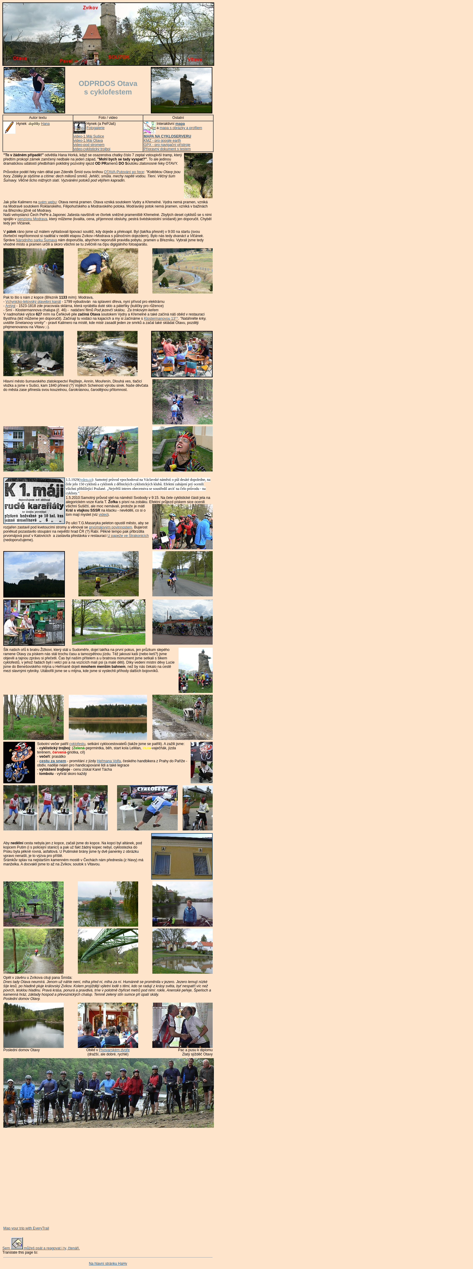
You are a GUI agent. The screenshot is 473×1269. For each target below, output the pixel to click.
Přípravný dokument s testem (167, 149)
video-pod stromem (89, 145)
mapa (180, 124)
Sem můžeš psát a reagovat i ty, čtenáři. (41, 1248)
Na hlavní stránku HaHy (108, 1263)
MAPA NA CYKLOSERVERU (167, 136)
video (103, 514)
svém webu (47, 202)
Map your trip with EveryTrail (26, 1228)
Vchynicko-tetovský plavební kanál (33, 302)
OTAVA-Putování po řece (124, 172)
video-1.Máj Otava (88, 140)
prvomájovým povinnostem (110, 527)
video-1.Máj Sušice (89, 136)
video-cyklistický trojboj (92, 149)
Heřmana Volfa (109, 761)
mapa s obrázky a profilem (181, 128)
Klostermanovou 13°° (161, 318)
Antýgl (10, 306)
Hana (45, 124)
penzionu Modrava (32, 219)
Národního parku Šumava (36, 240)
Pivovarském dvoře (114, 1050)
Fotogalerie (96, 128)
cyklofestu (77, 744)
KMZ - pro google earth (162, 140)
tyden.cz (86, 479)
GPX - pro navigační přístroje (167, 145)
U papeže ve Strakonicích (128, 536)
